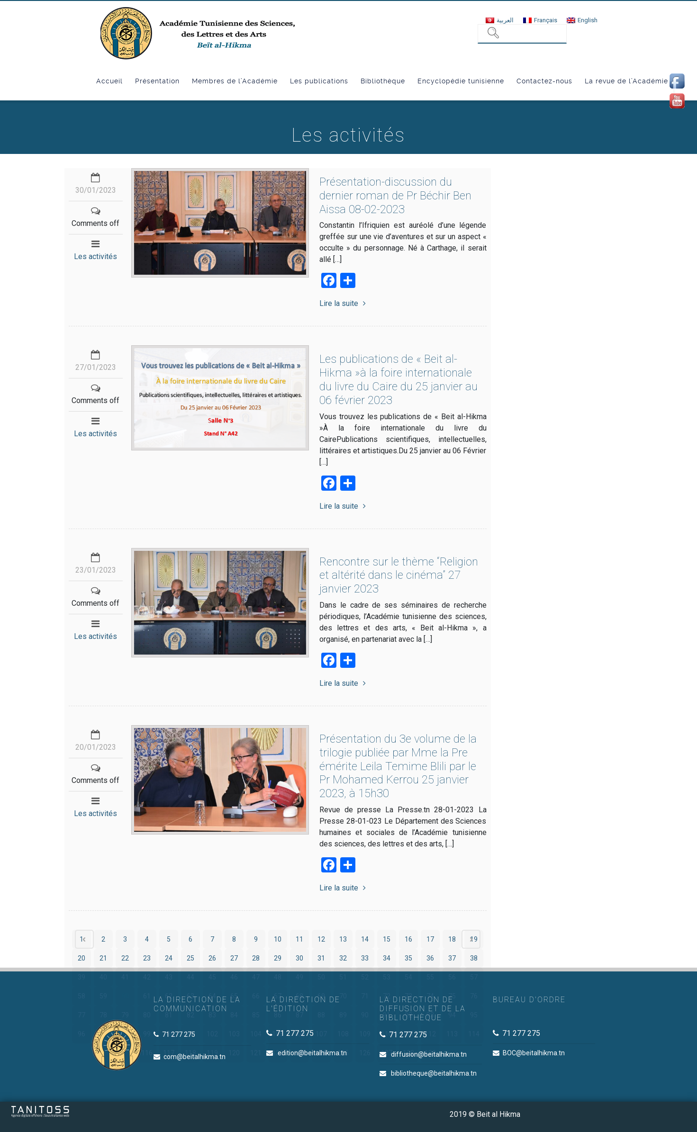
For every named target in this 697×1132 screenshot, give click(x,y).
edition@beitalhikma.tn (312, 1053)
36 (430, 958)
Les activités (95, 256)
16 (408, 939)
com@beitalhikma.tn (194, 1056)
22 (125, 958)
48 (277, 977)
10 (277, 939)
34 (386, 958)
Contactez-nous (544, 81)
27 (234, 958)
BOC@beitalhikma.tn (534, 1053)
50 (321, 977)
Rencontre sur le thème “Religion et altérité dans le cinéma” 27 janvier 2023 (398, 575)
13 (343, 939)
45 (212, 977)
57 (474, 977)
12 (321, 939)
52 (365, 977)
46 (234, 977)
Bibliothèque (383, 81)
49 (299, 977)
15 (386, 939)
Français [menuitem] (545, 20)
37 (452, 958)
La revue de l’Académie (626, 81)
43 (168, 977)
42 (147, 977)
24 (168, 958)
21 (103, 958)
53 (386, 977)
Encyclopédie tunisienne (460, 81)
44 (190, 977)
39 (81, 977)
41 (125, 977)
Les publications (319, 81)
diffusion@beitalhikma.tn (429, 1054)
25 (190, 958)
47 (256, 977)
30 (299, 958)
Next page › (471, 939)
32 (343, 958)
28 (256, 958)
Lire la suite (342, 303)
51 (343, 977)
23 (147, 958)
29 (277, 958)
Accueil (109, 81)
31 (321, 958)
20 (81, 958)
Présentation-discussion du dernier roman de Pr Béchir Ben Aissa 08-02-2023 (395, 195)
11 (299, 939)
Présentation (157, 81)
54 (408, 977)
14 (365, 939)
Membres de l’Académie (235, 81)
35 (408, 958)
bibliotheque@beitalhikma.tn (434, 1073)
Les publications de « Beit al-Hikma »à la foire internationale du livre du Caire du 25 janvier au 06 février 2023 (398, 379)
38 (474, 958)
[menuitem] (499, 20)
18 (452, 939)
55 (430, 977)
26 (212, 958)
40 (103, 977)
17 (430, 939)
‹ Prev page (84, 939)
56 (452, 977)
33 (365, 958)
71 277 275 (178, 1034)
